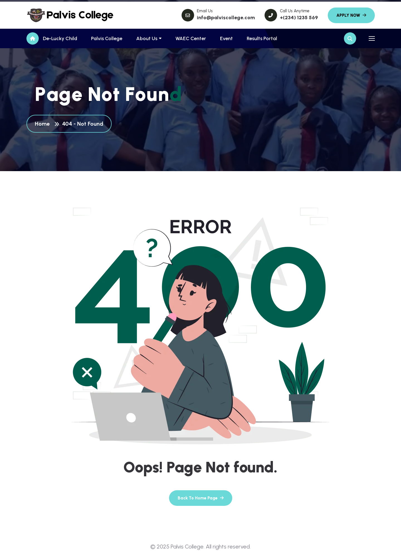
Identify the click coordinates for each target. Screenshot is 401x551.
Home (43, 124)
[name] (51, 15)
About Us (146, 38)
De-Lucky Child (60, 38)
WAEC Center (190, 38)
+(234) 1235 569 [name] (299, 17)
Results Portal (262, 38)
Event (226, 38)
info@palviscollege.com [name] (226, 17)
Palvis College (106, 38)
